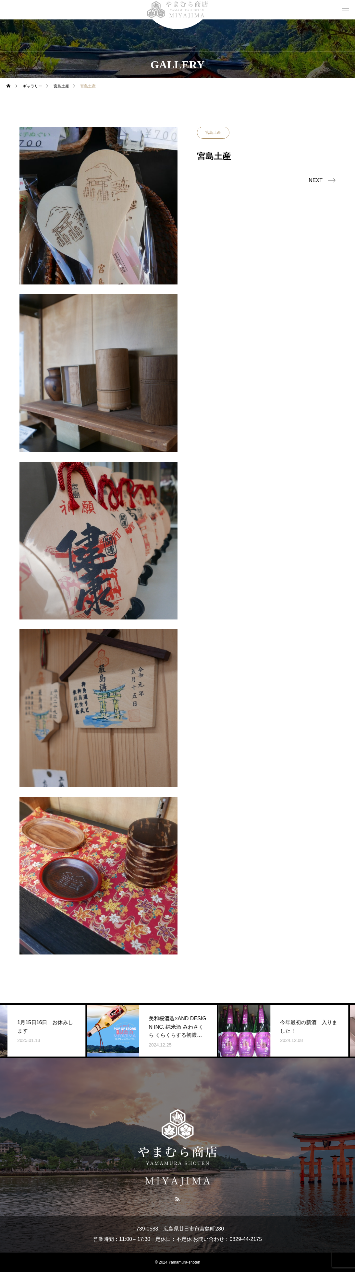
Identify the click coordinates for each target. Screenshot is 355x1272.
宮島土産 (213, 132)
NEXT (316, 180)
